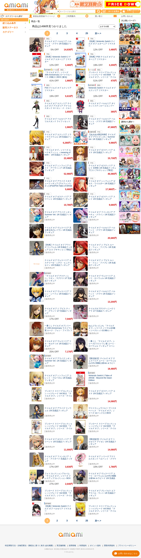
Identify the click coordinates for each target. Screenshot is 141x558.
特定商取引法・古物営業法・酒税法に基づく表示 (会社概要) (29, 545)
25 (87, 33)
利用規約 (83, 545)
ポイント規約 (95, 545)
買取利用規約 (109, 545)
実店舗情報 (61, 545)
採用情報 (72, 545)
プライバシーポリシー (127, 545)
